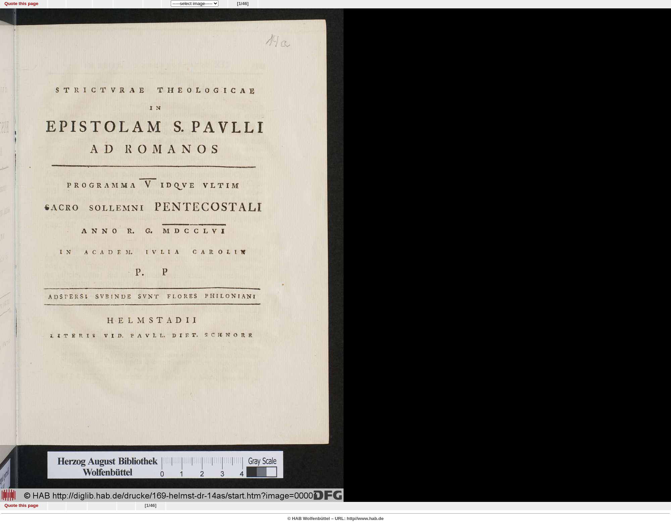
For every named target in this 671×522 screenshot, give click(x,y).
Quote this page (21, 3)
